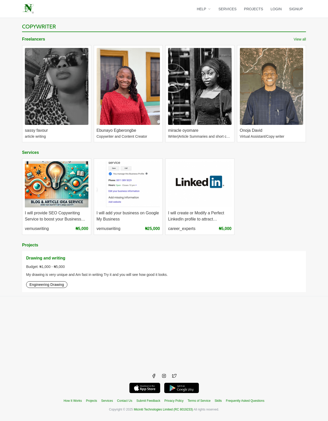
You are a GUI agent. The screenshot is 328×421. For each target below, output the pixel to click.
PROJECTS (253, 9)
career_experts (182, 228)
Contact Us (124, 400)
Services (30, 152)
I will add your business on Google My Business (128, 216)
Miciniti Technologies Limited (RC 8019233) (163, 409)
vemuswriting (37, 228)
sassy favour (36, 130)
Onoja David (251, 130)
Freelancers (33, 39)
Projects (30, 245)
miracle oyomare (183, 130)
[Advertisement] (164, 332)
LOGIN (276, 9)
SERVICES (228, 9)
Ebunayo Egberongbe (116, 130)
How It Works (73, 400)
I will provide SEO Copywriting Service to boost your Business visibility (53, 217)
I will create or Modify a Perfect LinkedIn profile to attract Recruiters (196, 217)
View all (300, 39)
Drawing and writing (45, 258)
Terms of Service (199, 400)
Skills (218, 400)
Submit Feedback (148, 400)
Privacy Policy (174, 400)
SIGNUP (296, 9)
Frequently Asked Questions (245, 400)
